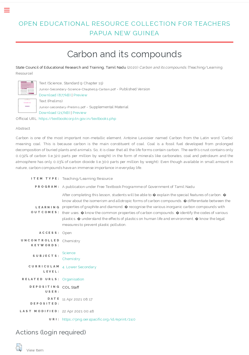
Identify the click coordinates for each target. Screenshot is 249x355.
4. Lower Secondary (79, 267)
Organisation (73, 279)
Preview (80, 95)
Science (69, 253)
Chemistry (71, 259)
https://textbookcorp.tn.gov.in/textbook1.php (77, 118)
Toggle (9, 10)
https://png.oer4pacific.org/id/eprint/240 (98, 319)
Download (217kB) (54, 112)
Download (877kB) (55, 95)
